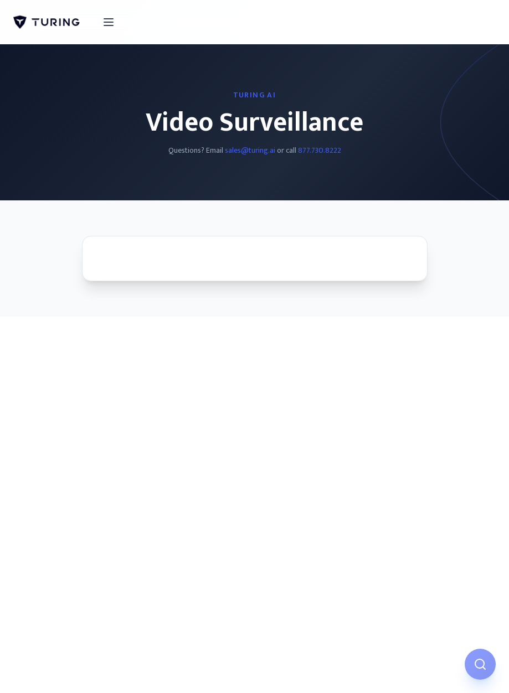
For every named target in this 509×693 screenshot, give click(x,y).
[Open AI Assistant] (480, 664)
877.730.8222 (319, 150)
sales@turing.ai (250, 150)
